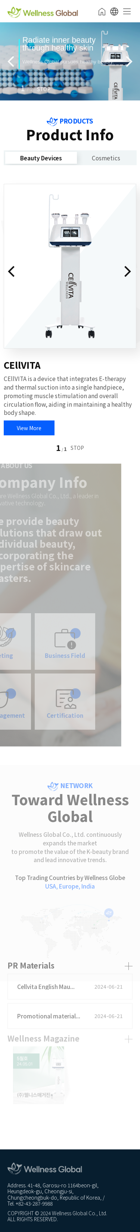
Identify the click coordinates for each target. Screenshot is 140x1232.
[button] (43, 88)
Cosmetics (106, 158)
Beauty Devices (41, 158)
